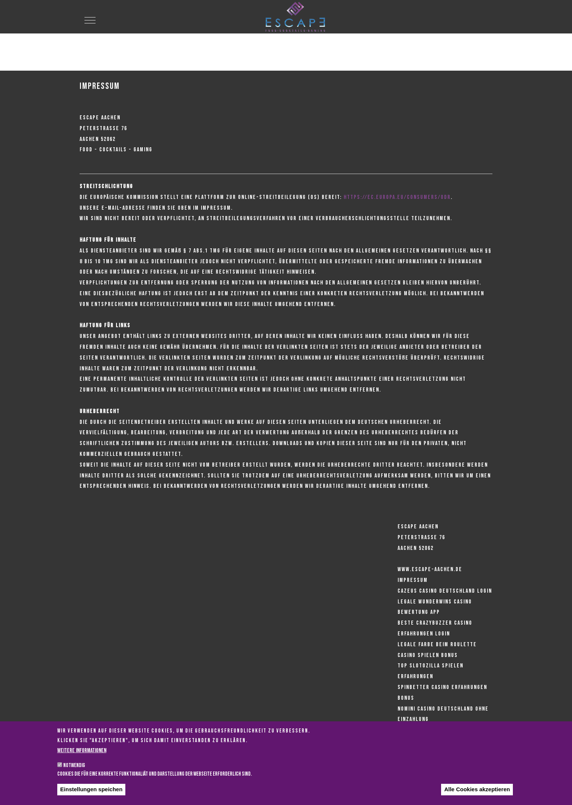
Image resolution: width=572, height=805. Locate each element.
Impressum (413, 580)
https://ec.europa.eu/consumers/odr (397, 197)
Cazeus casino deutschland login (445, 591)
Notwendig (74, 773)
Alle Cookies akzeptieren (477, 797)
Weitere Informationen (81, 758)
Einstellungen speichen (91, 797)
